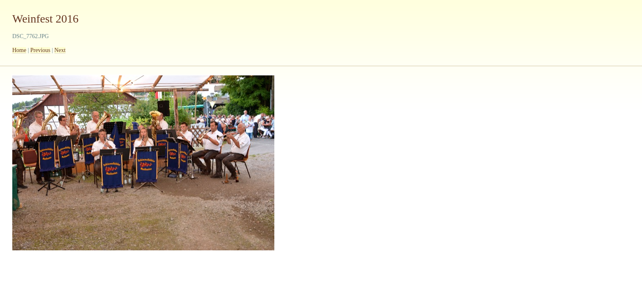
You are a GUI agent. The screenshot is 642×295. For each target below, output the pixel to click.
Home (19, 50)
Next (60, 50)
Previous (40, 50)
